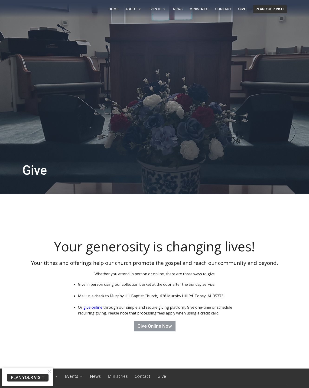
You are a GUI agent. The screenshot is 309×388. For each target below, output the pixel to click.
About (133, 9)
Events (157, 9)
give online (92, 307)
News (177, 9)
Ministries (198, 9)
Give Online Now (154, 326)
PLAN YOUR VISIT (270, 9)
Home (113, 9)
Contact (223, 9)
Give (242, 9)
